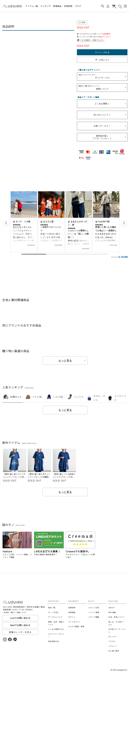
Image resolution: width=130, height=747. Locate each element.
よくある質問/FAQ (56, 629)
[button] (124, 223)
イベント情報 (93, 612)
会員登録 (71, 612)
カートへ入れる (102, 52)
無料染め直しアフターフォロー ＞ (102, 137)
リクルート (112, 646)
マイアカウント (74, 622)
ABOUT (111, 607)
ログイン (71, 617)
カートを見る (53, 612)
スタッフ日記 (93, 607)
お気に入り (102, 60)
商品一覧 (51, 607)
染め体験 (112, 612)
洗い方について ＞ (102, 114)
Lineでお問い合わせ (20, 618)
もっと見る (65, 360)
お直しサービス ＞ (102, 125)
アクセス (112, 641)
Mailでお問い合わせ (20, 625)
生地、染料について (116, 617)
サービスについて (55, 617)
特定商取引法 (53, 641)
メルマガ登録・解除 (76, 626)
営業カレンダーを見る (20, 632)
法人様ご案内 (113, 651)
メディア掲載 (93, 617)
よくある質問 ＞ (102, 103)
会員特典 (71, 607)
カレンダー (112, 636)
